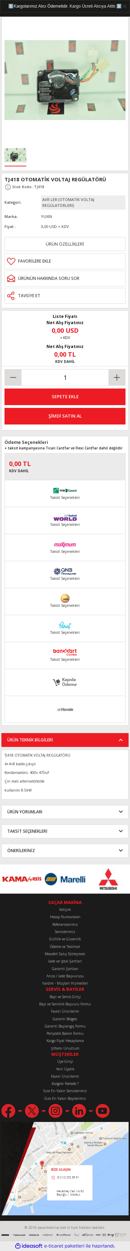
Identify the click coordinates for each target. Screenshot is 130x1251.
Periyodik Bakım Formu (65, 1033)
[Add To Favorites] (65, 261)
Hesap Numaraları (65, 916)
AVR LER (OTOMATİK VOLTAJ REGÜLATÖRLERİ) (68, 202)
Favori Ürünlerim (65, 1011)
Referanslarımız (65, 924)
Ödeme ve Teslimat (65, 946)
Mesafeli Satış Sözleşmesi (65, 953)
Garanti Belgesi (65, 1018)
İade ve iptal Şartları (65, 961)
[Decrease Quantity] (13, 377)
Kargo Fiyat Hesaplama (65, 1040)
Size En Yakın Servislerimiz (65, 1090)
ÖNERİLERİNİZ (21, 850)
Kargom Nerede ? (65, 1083)
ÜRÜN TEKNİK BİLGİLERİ (30, 739)
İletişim (65, 909)
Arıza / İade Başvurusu (65, 976)
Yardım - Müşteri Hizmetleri (65, 983)
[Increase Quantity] (117, 377)
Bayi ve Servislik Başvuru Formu (65, 1004)
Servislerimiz (65, 931)
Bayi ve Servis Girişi (65, 996)
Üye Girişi (65, 1061)
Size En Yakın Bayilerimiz (65, 1098)
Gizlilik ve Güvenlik (65, 939)
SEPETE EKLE (65, 396)
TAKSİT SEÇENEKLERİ (27, 831)
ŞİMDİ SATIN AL (65, 416)
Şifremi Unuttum (65, 1048)
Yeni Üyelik (65, 1069)
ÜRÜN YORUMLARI (24, 811)
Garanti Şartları (65, 968)
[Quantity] (65, 377)
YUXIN (46, 216)
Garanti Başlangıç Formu (65, 1026)
